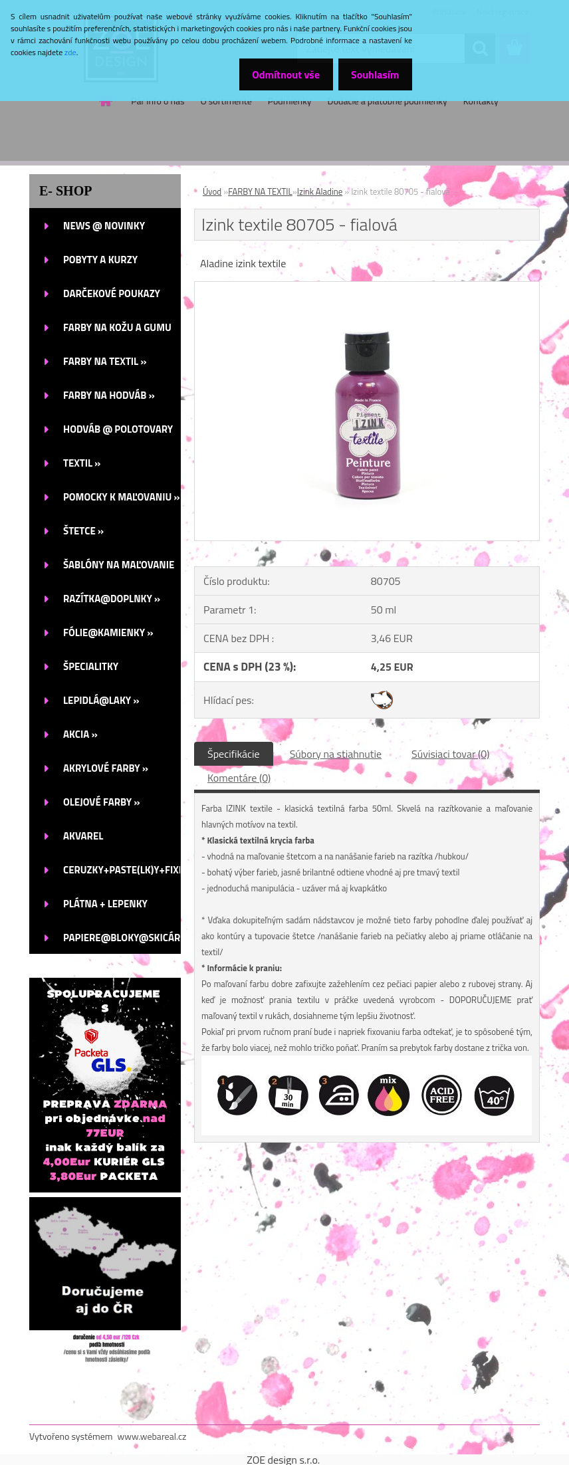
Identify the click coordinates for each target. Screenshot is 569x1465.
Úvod (212, 191)
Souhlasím (371, 74)
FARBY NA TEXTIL (260, 191)
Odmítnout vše (275, 74)
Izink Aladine (320, 191)
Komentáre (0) (239, 778)
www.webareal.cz (152, 1436)
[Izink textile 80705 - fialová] (367, 287)
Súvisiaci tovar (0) (450, 754)
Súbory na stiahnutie (336, 754)
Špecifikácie (233, 754)
